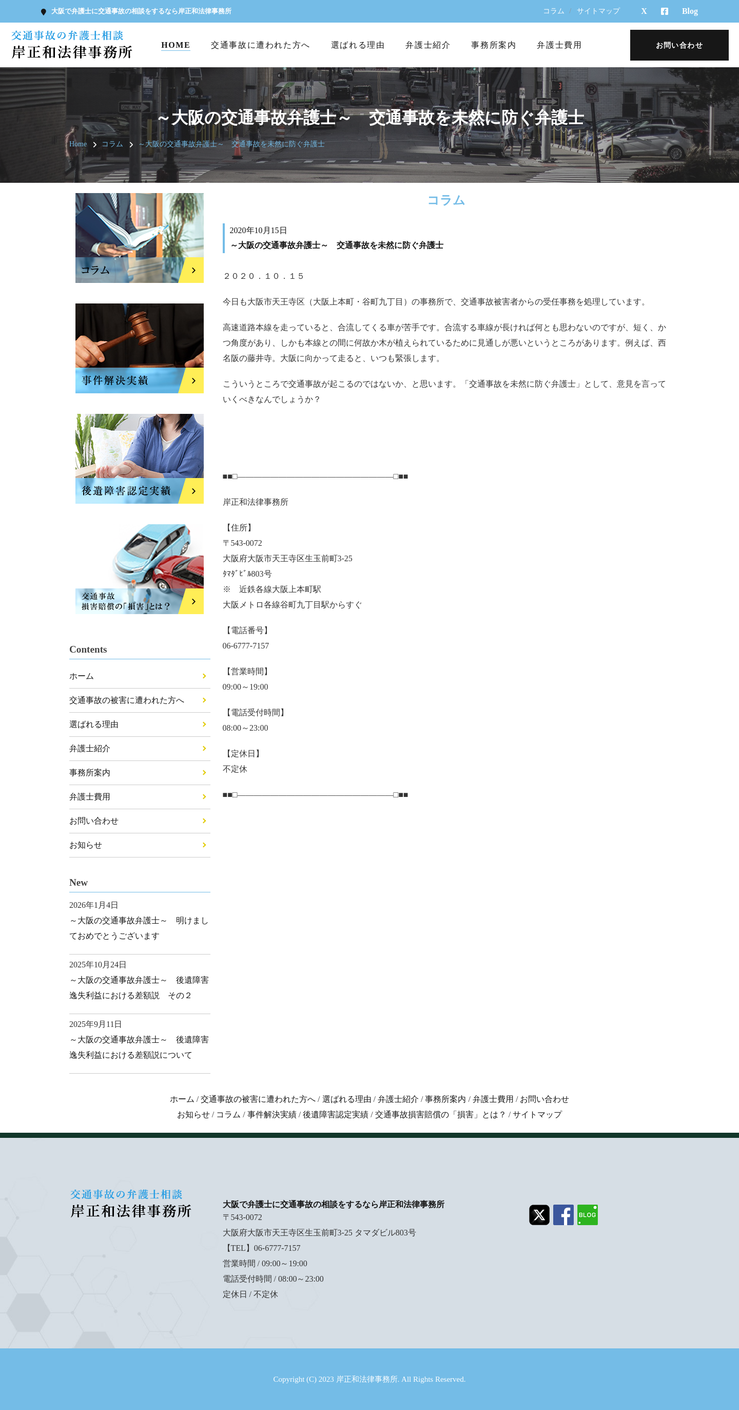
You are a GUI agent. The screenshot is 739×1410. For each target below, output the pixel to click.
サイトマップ (598, 11)
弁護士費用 (559, 45)
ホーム (81, 676)
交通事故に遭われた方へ (260, 45)
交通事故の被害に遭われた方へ (126, 700)
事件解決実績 (272, 1114)
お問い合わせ (94, 820)
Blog (690, 11)
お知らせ (85, 845)
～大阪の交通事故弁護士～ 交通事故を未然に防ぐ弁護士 (231, 144)
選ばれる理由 (358, 45)
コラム (554, 11)
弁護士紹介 (428, 45)
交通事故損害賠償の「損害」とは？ (441, 1114)
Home (175, 45)
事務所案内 (493, 45)
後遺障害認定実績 (335, 1114)
